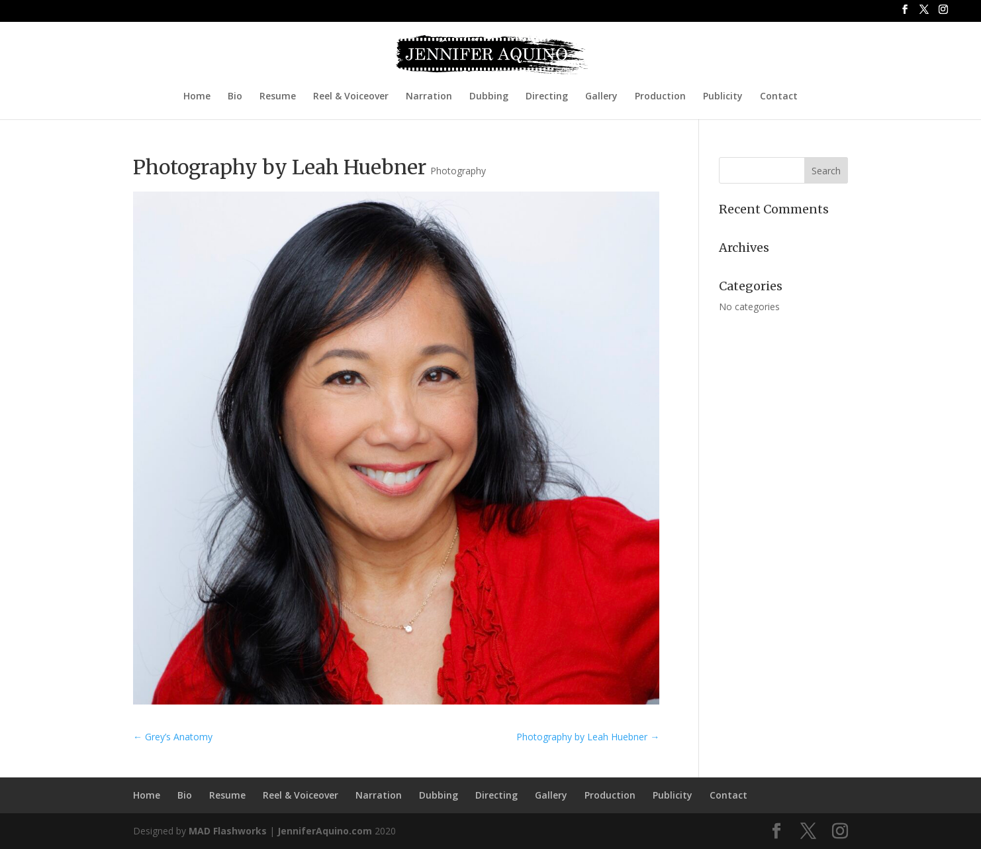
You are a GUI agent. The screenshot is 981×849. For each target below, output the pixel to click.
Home (196, 96)
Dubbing (488, 96)
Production (660, 96)
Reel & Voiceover (351, 96)
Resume (277, 96)
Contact (779, 96)
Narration (429, 96)
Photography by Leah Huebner (587, 736)
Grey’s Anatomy (172, 736)
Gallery (601, 96)
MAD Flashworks (228, 830)
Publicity (723, 96)
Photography (458, 170)
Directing (547, 96)
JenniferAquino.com (324, 830)
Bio (235, 96)
